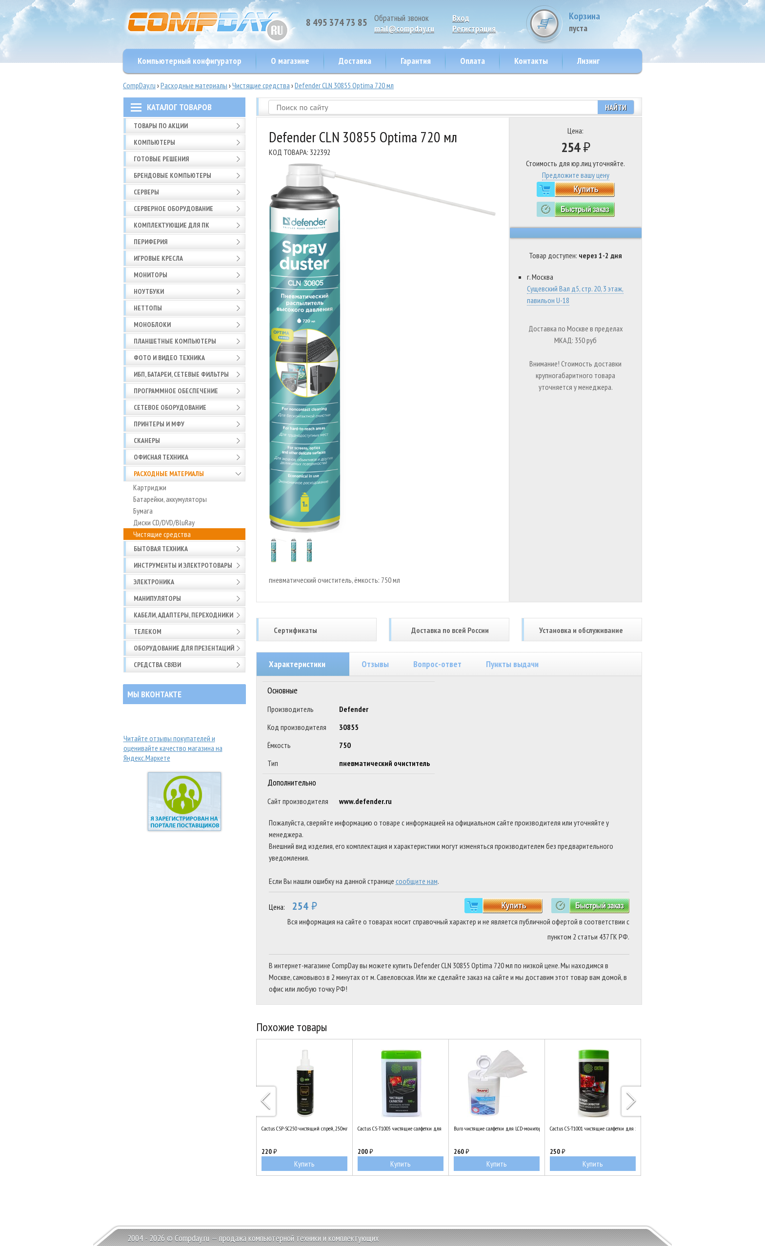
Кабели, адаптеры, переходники (183, 615)
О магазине (290, 60)
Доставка (355, 60)
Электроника (154, 581)
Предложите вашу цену (575, 175)
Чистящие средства (261, 85)
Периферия (150, 241)
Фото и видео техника (169, 357)
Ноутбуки (149, 291)
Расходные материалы (194, 85)
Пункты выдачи (512, 664)
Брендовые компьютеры (172, 175)
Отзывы (375, 664)
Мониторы (150, 274)
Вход (460, 17)
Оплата (472, 60)
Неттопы (148, 308)
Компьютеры (154, 142)
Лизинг (588, 60)
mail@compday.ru (404, 28)
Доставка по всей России (450, 630)
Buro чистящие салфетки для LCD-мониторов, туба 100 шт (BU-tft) (497, 1128)
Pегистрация (474, 28)
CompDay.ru (139, 85)
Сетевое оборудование (170, 407)
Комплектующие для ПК (171, 225)
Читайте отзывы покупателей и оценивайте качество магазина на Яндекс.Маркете (172, 748)
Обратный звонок (401, 17)
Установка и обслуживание (581, 630)
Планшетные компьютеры (175, 341)
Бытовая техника (161, 548)
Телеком (147, 631)
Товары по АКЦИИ (161, 125)
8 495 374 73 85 (336, 22)
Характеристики (297, 664)
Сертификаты (295, 630)
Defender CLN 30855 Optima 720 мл (344, 85)
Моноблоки (152, 324)
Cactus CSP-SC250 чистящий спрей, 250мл (304, 1128)
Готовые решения (161, 158)
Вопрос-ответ (437, 664)
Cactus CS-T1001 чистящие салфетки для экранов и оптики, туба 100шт (593, 1128)
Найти (615, 107)
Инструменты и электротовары (183, 565)
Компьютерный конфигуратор (190, 60)
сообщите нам (417, 881)
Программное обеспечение (176, 390)
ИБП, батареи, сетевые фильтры (181, 374)
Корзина (605, 22)
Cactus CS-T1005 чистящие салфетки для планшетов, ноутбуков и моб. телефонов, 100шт (400, 1128)
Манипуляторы (157, 598)
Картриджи (149, 487)
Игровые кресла (158, 258)
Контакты (531, 60)
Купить (304, 1164)
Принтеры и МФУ (159, 424)
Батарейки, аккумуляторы (170, 499)
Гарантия (416, 60)
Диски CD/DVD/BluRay (164, 522)
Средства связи (157, 664)
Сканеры (147, 440)
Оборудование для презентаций (184, 648)
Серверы (146, 192)
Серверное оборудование (173, 208)
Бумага (143, 511)
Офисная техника (161, 457)
